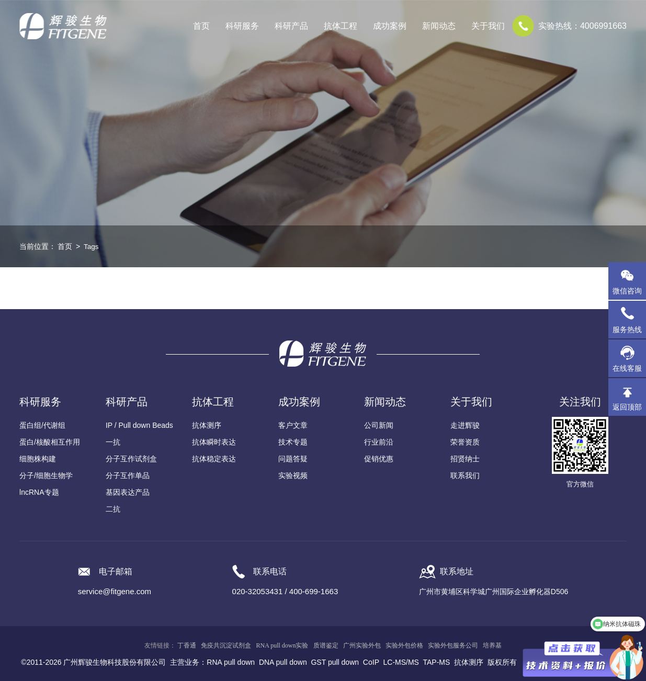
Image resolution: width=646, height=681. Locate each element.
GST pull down (335, 662)
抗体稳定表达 (214, 459)
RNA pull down (231, 662)
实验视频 (293, 475)
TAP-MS (436, 662)
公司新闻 (378, 425)
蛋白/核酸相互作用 (49, 442)
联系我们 (465, 475)
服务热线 (629, 319)
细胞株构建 (37, 459)
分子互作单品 (128, 475)
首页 (201, 25)
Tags (91, 246)
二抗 (113, 509)
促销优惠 (378, 459)
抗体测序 (206, 425)
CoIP (371, 662)
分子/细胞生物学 (46, 475)
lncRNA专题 (39, 492)
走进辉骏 (465, 425)
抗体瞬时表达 (214, 442)
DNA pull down (283, 662)
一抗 (113, 442)
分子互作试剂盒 (131, 459)
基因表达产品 (128, 492)
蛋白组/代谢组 (42, 425)
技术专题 (293, 442)
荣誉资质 (465, 442)
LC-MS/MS (401, 662)
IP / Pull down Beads (139, 425)
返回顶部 (627, 407)
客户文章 (293, 425)
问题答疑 (293, 459)
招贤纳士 (465, 459)
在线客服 (627, 368)
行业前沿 (378, 442)
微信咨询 (627, 291)
